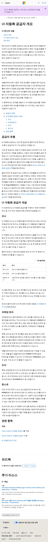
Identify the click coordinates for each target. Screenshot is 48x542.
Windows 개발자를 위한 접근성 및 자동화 (21, 18)
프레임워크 (12, 122)
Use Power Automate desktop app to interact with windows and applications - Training (23, 488)
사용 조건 (38, 536)
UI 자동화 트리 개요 (9, 440)
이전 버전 (16, 533)
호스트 (10, 128)
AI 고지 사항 (6, 533)
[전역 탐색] (2, 3)
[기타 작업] (44, 17)
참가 (31, 533)
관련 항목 (6, 40)
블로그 (23, 533)
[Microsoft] (24, 3)
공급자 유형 (7, 35)
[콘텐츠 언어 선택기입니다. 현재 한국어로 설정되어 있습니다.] (6, 522)
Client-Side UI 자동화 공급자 (12, 431)
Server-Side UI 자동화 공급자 (13, 436)
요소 (9, 119)
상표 (3, 539)
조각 (9, 125)
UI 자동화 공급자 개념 (10, 38)
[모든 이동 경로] (3, 17)
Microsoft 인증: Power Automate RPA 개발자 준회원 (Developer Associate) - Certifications (23, 501)
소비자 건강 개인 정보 (23, 536)
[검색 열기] (39, 3)
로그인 (44, 3)
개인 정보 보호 (7, 536)
